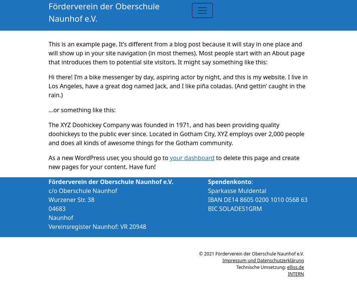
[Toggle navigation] (202, 10)
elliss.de (295, 267)
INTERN (296, 274)
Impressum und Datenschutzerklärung (263, 260)
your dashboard (192, 158)
